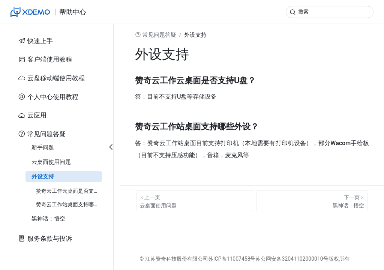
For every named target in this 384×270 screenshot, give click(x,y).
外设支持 (43, 176)
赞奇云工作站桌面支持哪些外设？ (69, 204)
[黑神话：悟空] (312, 200)
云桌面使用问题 (51, 162)
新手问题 (43, 147)
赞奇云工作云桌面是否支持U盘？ (69, 191)
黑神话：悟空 (48, 218)
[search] (330, 12)
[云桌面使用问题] (194, 200)
